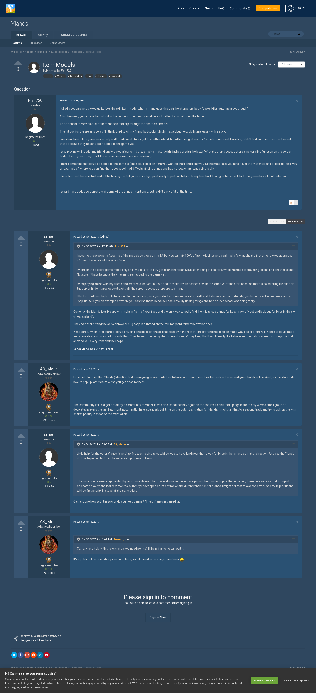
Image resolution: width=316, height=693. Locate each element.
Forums (17, 43)
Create (194, 8)
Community (238, 8)
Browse (21, 35)
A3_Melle (49, 368)
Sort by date (277, 221)
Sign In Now (158, 617)
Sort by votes (295, 221)
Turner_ (49, 236)
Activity (43, 35)
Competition (268, 8)
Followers (287, 64)
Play (181, 8)
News (209, 8)
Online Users (57, 43)
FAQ (221, 8)
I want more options (296, 680)
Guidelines (35, 43)
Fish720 (66, 70)
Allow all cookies (264, 680)
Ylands (19, 23)
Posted (72, 100)
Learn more (41, 687)
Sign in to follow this (264, 64)
